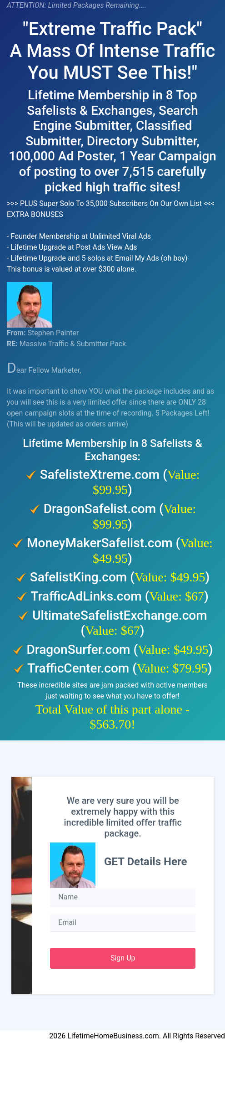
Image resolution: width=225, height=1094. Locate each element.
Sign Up (122, 958)
